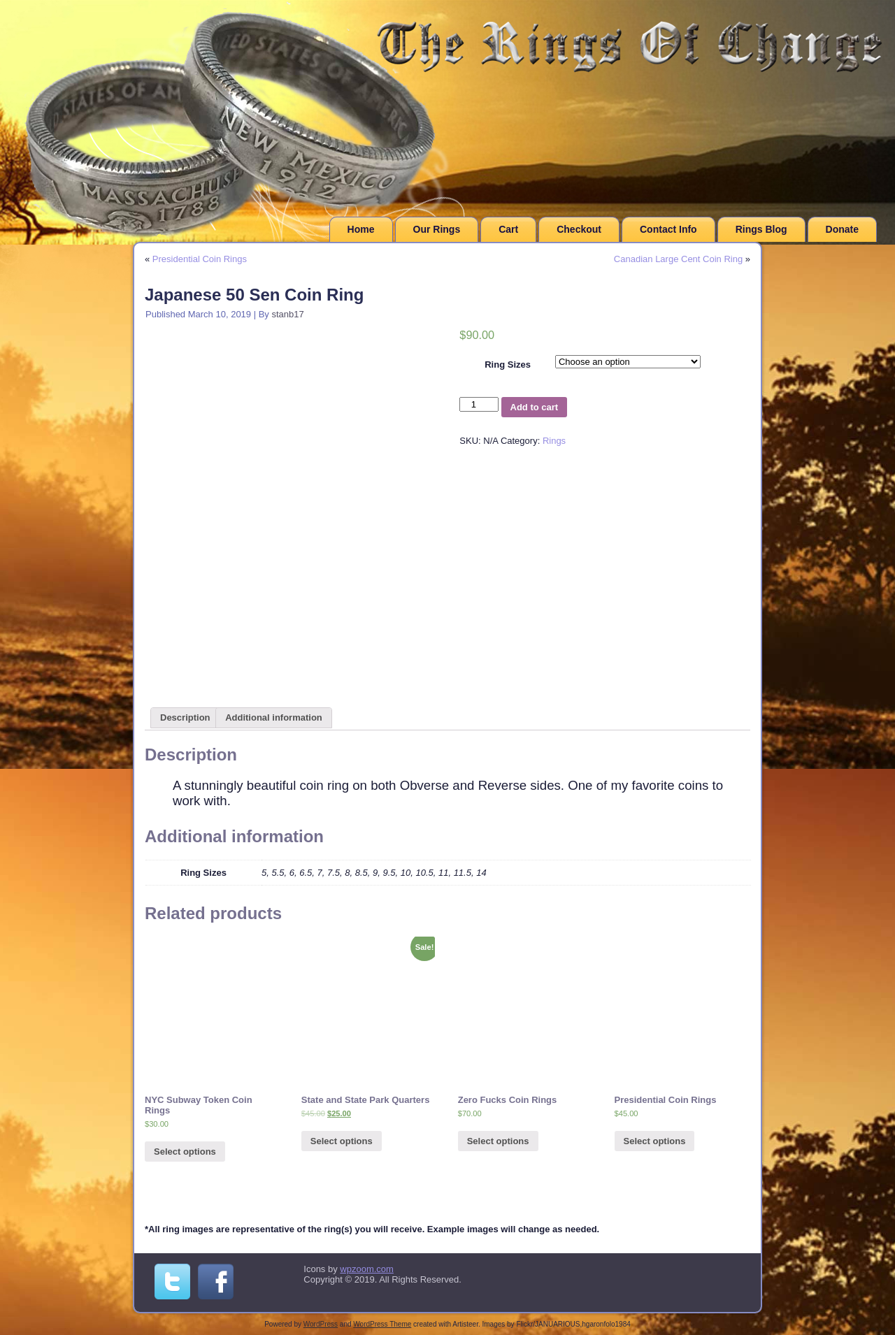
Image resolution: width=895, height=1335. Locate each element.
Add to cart (534, 407)
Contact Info (668, 229)
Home (361, 229)
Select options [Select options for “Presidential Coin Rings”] (655, 1141)
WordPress (320, 1324)
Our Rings (437, 229)
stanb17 (287, 314)
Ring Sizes (508, 364)
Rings (554, 440)
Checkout (579, 229)
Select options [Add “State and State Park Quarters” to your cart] (341, 1141)
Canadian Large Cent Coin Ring (678, 259)
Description (185, 717)
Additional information (273, 717)
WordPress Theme (382, 1324)
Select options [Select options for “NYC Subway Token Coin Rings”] (185, 1151)
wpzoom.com (367, 1269)
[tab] (185, 717)
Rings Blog (761, 229)
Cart (508, 229)
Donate (842, 229)
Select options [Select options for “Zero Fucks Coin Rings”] (498, 1141)
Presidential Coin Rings (199, 259)
